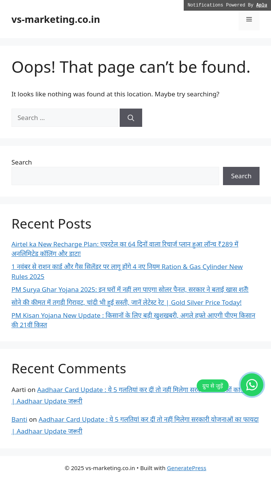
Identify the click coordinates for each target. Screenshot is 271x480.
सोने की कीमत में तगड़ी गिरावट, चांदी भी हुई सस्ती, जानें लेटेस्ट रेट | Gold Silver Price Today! (126, 302)
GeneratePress (186, 468)
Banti (19, 419)
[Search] (131, 118)
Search (21, 162)
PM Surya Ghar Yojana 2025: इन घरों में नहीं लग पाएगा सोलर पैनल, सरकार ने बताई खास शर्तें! (130, 289)
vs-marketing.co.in (55, 19)
